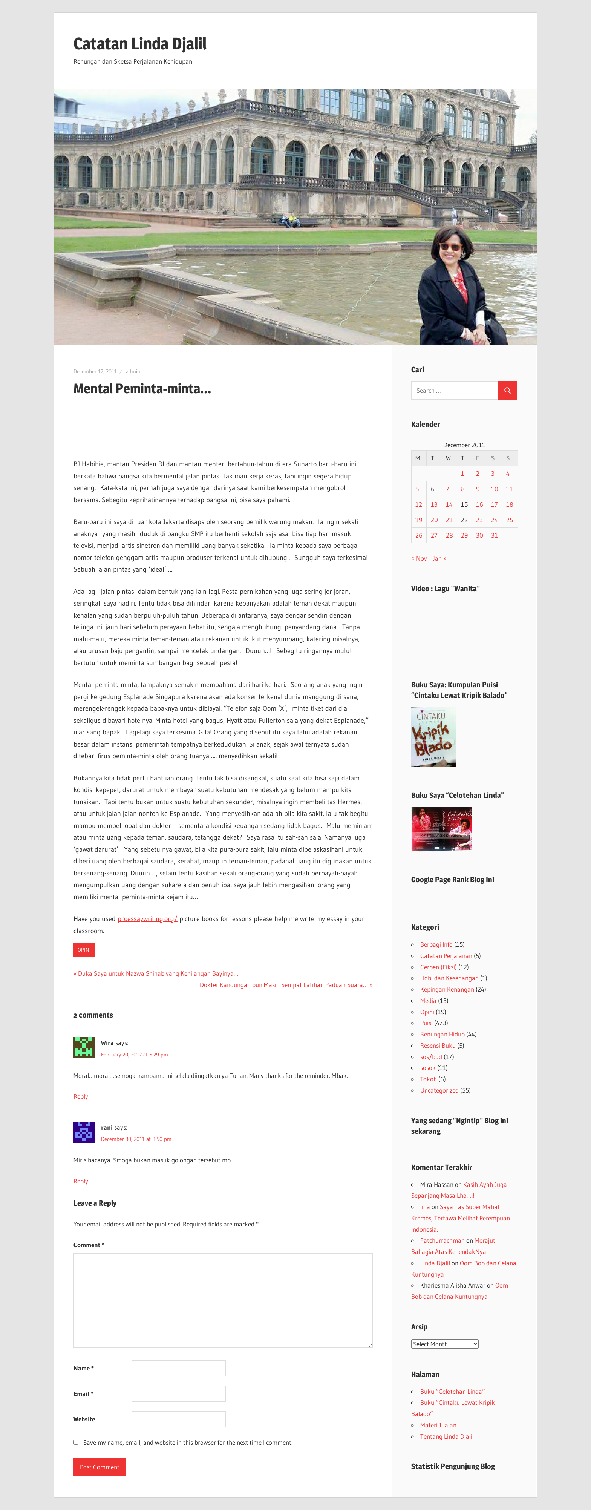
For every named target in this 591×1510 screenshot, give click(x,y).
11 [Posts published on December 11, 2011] (509, 489)
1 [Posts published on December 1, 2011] (462, 473)
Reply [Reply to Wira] (80, 1096)
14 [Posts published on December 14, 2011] (449, 504)
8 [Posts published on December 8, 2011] (463, 489)
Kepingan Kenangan (447, 989)
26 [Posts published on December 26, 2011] (419, 535)
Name (83, 1368)
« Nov (419, 558)
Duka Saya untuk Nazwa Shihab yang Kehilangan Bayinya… (158, 973)
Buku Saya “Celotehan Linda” (457, 795)
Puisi (426, 1023)
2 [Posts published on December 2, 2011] (477, 473)
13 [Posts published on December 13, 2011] (434, 504)
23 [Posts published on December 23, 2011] (479, 520)
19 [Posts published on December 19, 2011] (418, 520)
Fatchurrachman (442, 1240)
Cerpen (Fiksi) (438, 967)
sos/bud (431, 1057)
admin (133, 371)
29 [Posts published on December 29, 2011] (464, 535)
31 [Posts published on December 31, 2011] (494, 535)
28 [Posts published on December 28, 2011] (449, 535)
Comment (88, 1245)
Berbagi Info (436, 944)
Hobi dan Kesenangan (449, 978)
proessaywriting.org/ (148, 919)
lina (425, 1207)
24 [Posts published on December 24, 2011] (494, 520)
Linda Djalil (435, 1263)
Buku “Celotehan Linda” (452, 1391)
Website (84, 1419)
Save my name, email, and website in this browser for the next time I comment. (187, 1442)
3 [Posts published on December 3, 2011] (493, 473)
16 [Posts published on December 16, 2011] (479, 504)
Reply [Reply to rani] (80, 1181)
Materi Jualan (438, 1425)
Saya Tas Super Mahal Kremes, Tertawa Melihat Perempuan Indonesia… (460, 1218)
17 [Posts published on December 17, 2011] (494, 504)
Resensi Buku (438, 1045)
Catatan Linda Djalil (140, 43)
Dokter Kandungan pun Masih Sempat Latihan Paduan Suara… (284, 985)
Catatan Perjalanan (446, 956)
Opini (84, 949)
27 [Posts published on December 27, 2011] (434, 535)
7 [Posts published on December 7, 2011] (447, 489)
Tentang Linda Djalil (447, 1436)
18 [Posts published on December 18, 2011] (509, 504)
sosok (428, 1068)
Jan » (440, 558)
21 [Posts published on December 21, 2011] (449, 520)
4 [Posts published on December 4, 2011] (508, 473)
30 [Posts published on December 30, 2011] (479, 535)
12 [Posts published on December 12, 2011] (418, 504)
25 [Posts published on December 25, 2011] (509, 520)
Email (83, 1394)
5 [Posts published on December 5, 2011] (417, 489)
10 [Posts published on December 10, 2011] (494, 489)
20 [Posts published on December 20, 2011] (434, 520)
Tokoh (428, 1079)
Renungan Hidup (442, 1034)
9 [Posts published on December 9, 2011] (477, 489)
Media (428, 1000)
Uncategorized (439, 1090)
